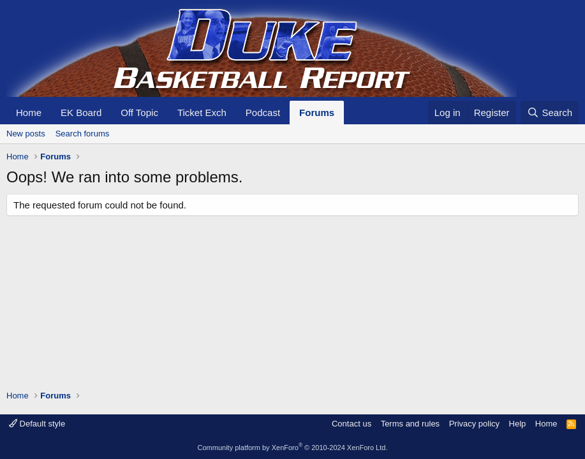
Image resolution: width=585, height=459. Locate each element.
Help (517, 423)
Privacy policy (474, 423)
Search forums (83, 133)
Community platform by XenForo (293, 447)
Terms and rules (410, 423)
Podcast (263, 112)
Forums (316, 112)
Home (28, 112)
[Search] (550, 112)
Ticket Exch (201, 112)
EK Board (81, 112)
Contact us (351, 423)
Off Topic (139, 112)
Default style (37, 423)
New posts (25, 133)
